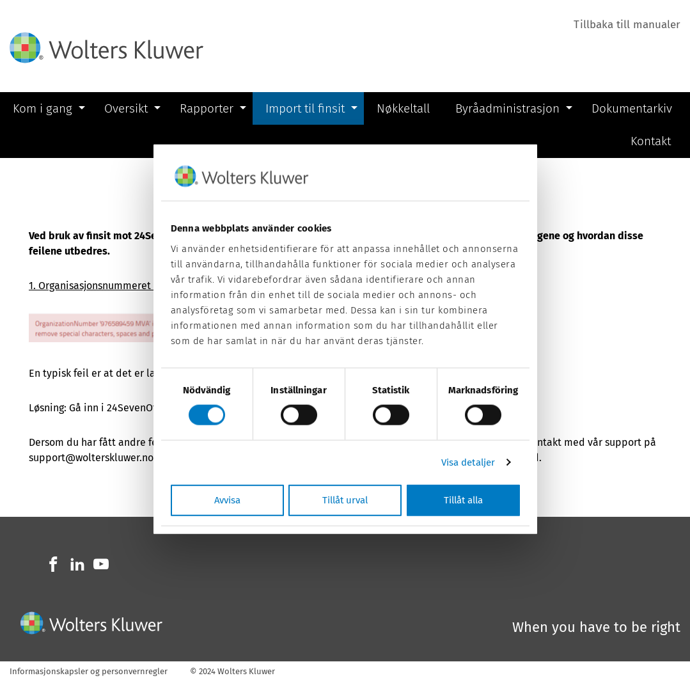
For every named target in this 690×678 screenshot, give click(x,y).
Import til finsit (305, 108)
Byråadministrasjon (507, 108)
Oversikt (126, 108)
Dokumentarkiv (632, 108)
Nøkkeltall (403, 108)
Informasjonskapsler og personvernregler (89, 671)
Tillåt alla (463, 499)
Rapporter (206, 108)
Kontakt (651, 141)
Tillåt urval (345, 499)
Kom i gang (42, 108)
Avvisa (227, 499)
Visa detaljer (468, 462)
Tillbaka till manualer (627, 24)
